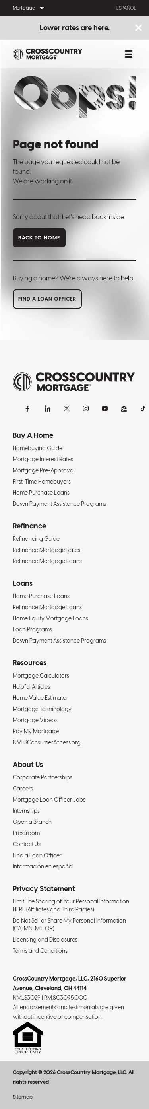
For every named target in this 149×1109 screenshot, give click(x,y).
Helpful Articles (31, 687)
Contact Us (27, 844)
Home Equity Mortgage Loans (50, 618)
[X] (67, 408)
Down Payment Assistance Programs (59, 504)
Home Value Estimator (40, 698)
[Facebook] (28, 408)
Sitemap (23, 1097)
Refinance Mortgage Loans (47, 561)
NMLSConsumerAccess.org (47, 742)
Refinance (29, 526)
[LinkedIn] (48, 408)
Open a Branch (32, 822)
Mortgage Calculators (41, 675)
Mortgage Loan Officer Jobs (49, 799)
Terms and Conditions (40, 951)
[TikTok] (143, 408)
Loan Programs (32, 629)
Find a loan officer (47, 299)
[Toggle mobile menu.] (128, 54)
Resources (29, 662)
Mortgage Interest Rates (43, 459)
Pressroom (26, 833)
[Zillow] (124, 408)
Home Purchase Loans (41, 492)
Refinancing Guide (36, 539)
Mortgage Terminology (42, 709)
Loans (23, 583)
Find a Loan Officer (37, 855)
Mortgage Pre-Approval (44, 470)
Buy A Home (33, 435)
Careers (23, 788)
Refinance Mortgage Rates (46, 550)
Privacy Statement (44, 888)
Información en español (43, 866)
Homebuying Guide (37, 448)
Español (126, 8)
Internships (26, 811)
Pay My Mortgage (36, 731)
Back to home (39, 238)
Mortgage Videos (35, 720)
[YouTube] (105, 408)
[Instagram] (86, 408)
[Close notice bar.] (138, 28)
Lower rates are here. (75, 27)
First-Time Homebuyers (42, 481)
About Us (28, 764)
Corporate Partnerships (42, 777)
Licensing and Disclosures (45, 939)
